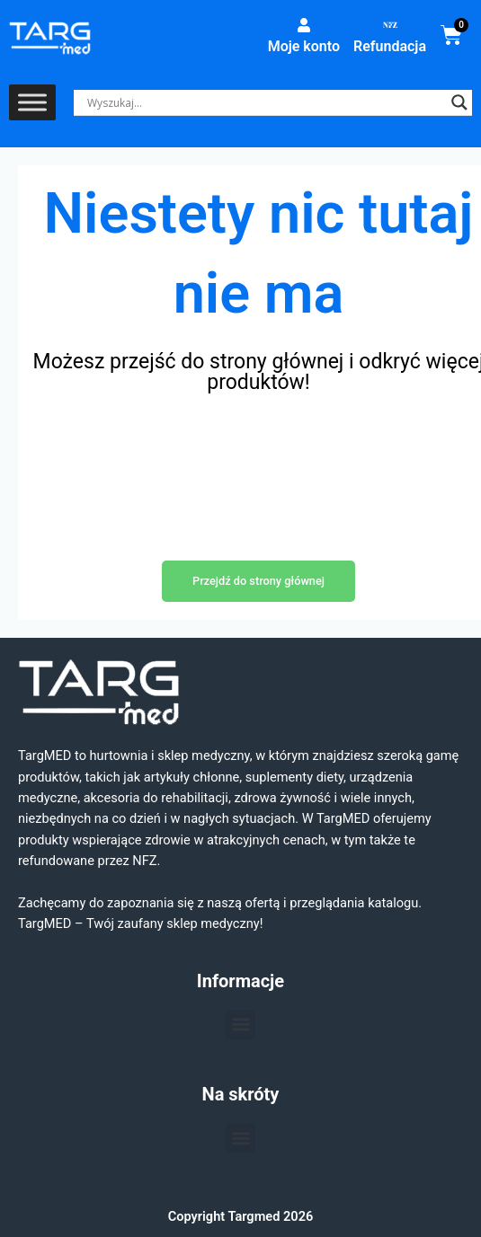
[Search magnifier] (459, 102)
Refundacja (389, 46)
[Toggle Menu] (32, 102)
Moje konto (304, 46)
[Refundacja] (390, 25)
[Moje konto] (304, 25)
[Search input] (264, 102)
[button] (240, 1024)
